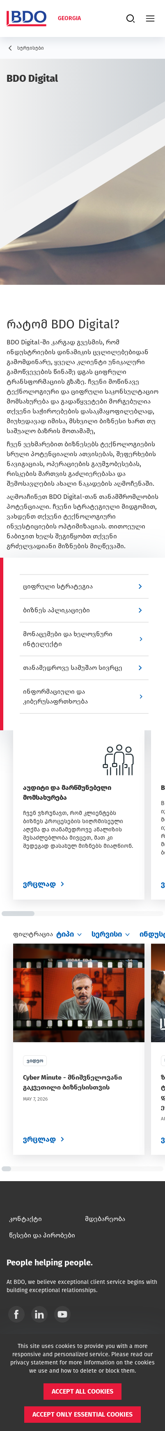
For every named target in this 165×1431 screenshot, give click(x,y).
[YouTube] (62, 1314)
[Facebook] (16, 1314)
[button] (86, 586)
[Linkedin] (39, 1314)
